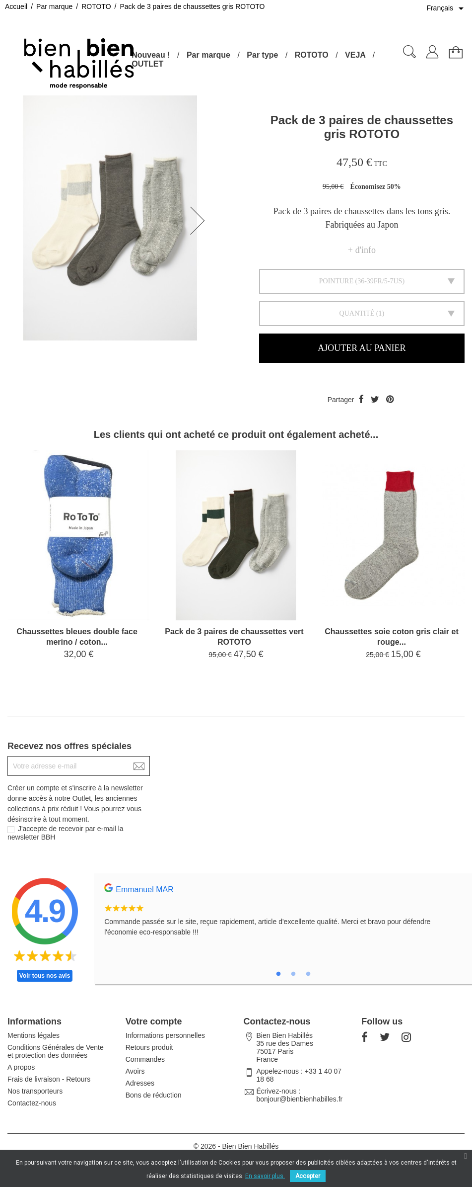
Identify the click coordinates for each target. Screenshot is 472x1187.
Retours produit (149, 1047)
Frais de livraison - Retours (48, 1079)
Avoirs (135, 1071)
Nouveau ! (151, 55)
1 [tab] (278, 974)
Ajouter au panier (361, 348)
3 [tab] (308, 974)
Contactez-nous (31, 1103)
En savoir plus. (265, 1176)
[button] (200, 221)
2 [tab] (293, 974)
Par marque (208, 55)
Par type (262, 55)
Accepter (307, 1176)
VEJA (355, 55)
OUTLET (147, 64)
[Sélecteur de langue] (446, 8)
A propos (21, 1067)
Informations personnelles (165, 1035)
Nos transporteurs (35, 1091)
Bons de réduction (154, 1095)
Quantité (357, 313)
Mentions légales (33, 1035)
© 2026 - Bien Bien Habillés (236, 1146)
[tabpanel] (283, 915)
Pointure (336, 281)
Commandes (145, 1059)
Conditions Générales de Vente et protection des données (55, 1051)
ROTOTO (312, 55)
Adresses (140, 1083)
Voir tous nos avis (44, 975)
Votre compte (154, 1021)
